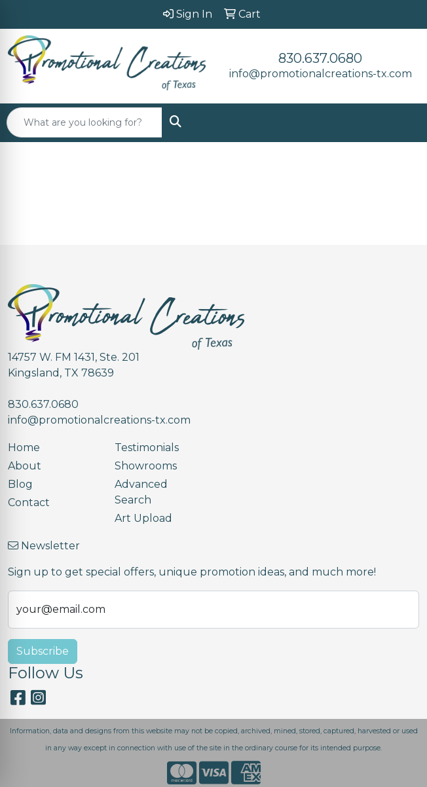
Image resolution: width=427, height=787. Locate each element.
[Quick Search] (84, 122)
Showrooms (146, 466)
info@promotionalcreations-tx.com (320, 73)
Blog (20, 484)
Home (24, 447)
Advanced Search (141, 492)
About (24, 466)
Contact (29, 502)
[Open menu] (401, 122)
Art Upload (143, 518)
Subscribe (42, 651)
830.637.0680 (320, 58)
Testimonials (147, 447)
